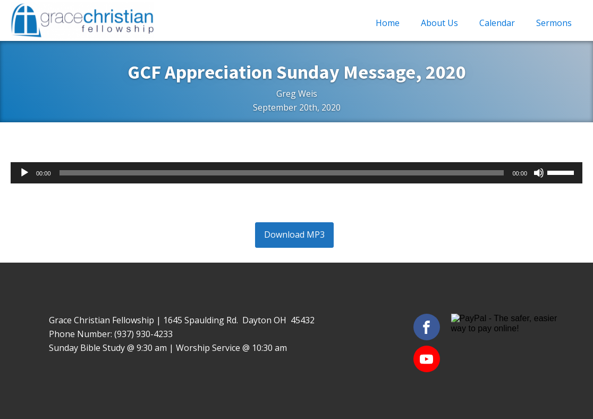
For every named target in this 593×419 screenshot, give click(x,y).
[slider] (282, 172)
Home (388, 23)
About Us (439, 23)
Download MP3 (294, 234)
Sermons (554, 23)
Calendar (497, 23)
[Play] (24, 172)
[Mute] (538, 172)
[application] (296, 172)
